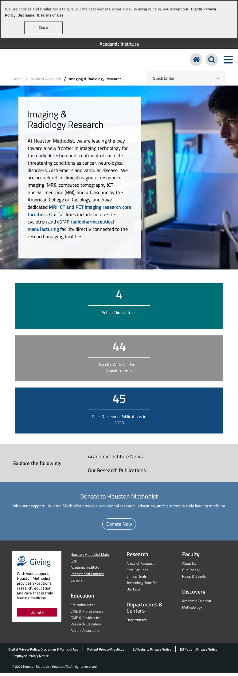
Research (137, 557)
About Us (189, 567)
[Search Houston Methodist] (211, 61)
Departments (137, 623)
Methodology (192, 610)
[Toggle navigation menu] (228, 61)
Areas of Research (140, 567)
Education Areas (83, 608)
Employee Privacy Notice (31, 659)
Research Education (86, 627)
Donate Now (119, 527)
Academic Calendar (196, 604)
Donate (37, 615)
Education (82, 599)
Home (17, 82)
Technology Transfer (142, 586)
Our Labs (133, 592)
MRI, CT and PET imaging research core (90, 210)
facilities (37, 217)
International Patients (87, 577)
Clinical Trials (137, 579)
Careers (77, 583)
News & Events (194, 579)
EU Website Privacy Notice (152, 652)
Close (43, 27)
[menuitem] (119, 44)
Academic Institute (119, 44)
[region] (119, 19)
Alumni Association (85, 634)
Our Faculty (191, 573)
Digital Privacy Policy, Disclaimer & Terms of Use (43, 652)
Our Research (117, 474)
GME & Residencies (86, 621)
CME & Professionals (87, 614)
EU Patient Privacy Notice (198, 652)
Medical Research (45, 82)
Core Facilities (137, 573)
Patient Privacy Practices (105, 652)
